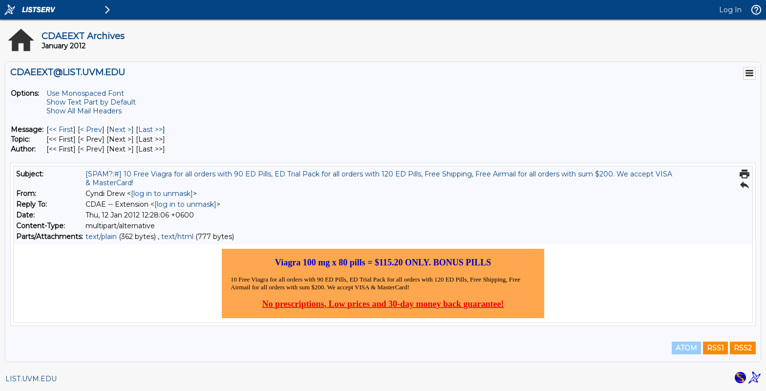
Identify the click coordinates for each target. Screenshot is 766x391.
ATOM (686, 348)
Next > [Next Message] (120, 129)
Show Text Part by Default (91, 102)
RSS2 (743, 348)
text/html (177, 236)
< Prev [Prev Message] (91, 129)
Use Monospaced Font (85, 93)
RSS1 (715, 348)
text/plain (101, 236)
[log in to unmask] (162, 193)
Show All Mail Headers (84, 111)
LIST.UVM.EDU (31, 378)
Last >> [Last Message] (150, 129)
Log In (730, 9)
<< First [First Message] (61, 129)
